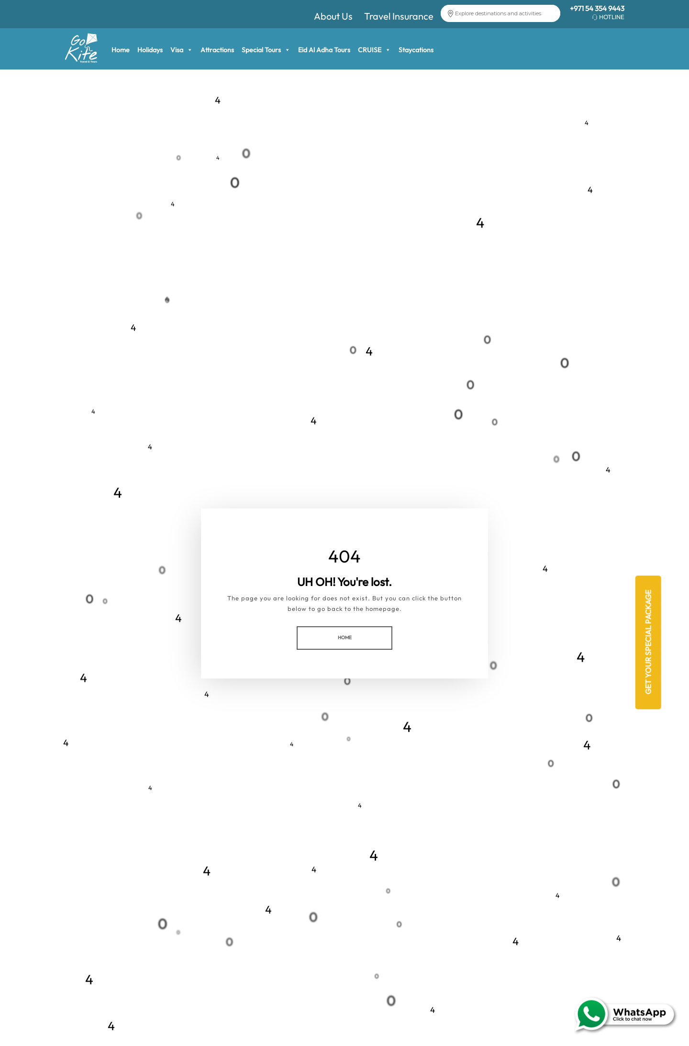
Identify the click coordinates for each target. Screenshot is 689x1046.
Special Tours (266, 49)
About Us (333, 16)
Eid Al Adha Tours (324, 50)
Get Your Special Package (648, 642)
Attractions (217, 50)
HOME (345, 637)
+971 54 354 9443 (597, 8)
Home (120, 50)
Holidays (150, 50)
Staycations (416, 50)
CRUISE (374, 49)
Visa (181, 49)
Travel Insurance (398, 16)
